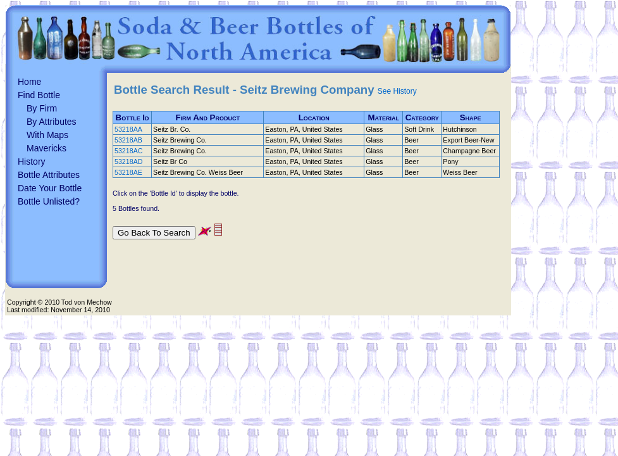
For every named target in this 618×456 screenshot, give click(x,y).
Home (29, 82)
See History (397, 91)
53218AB (128, 140)
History (32, 161)
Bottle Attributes (49, 175)
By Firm (42, 108)
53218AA (128, 129)
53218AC (128, 151)
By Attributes (52, 122)
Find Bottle (39, 95)
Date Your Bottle (50, 188)
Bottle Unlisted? (49, 201)
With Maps (47, 135)
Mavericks (46, 148)
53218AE (128, 172)
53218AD (128, 161)
